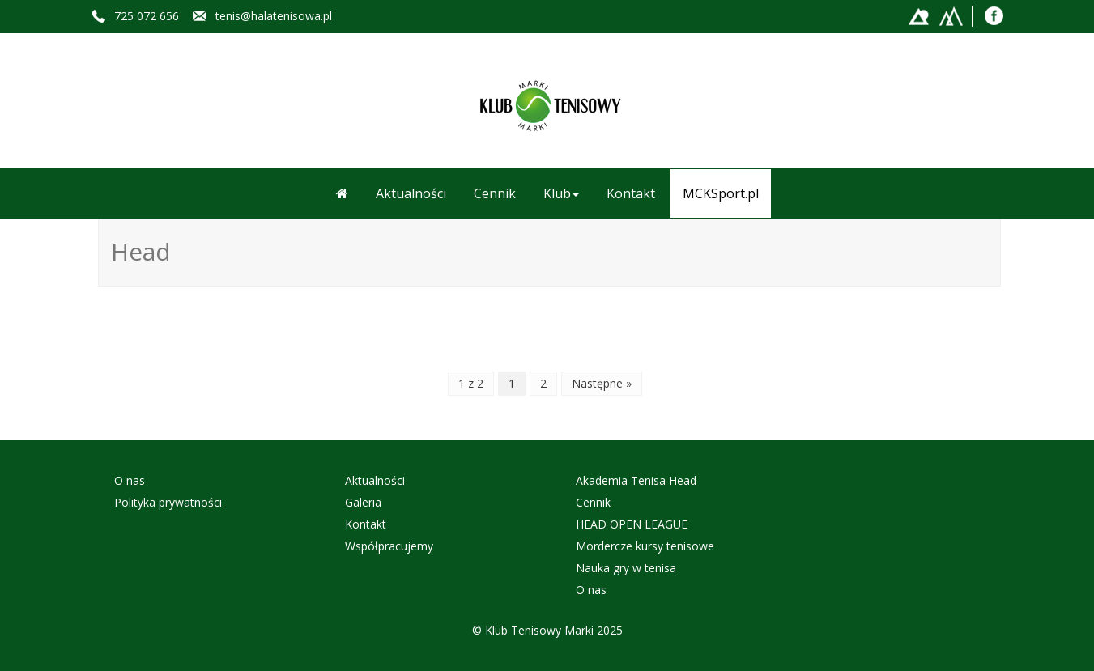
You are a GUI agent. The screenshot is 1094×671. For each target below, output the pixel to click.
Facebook (995, 15)
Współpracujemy (389, 546)
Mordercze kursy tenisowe (645, 546)
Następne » (602, 383)
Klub (561, 193)
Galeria (363, 502)
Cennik (495, 193)
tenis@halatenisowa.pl (273, 15)
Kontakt (631, 193)
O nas (129, 480)
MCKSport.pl (721, 193)
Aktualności (411, 193)
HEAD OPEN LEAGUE (631, 524)
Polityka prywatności (168, 502)
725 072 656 (146, 15)
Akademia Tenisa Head (636, 480)
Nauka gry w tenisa (626, 567)
